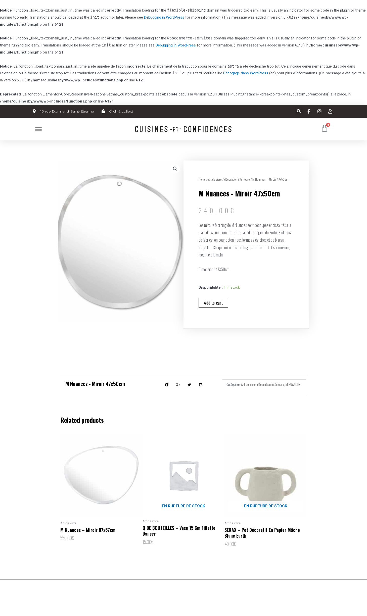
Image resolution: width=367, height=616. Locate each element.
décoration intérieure (237, 179)
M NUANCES (293, 384)
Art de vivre (215, 179)
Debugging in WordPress (164, 17)
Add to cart (213, 302)
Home (202, 179)
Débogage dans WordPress (245, 73)
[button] (38, 129)
